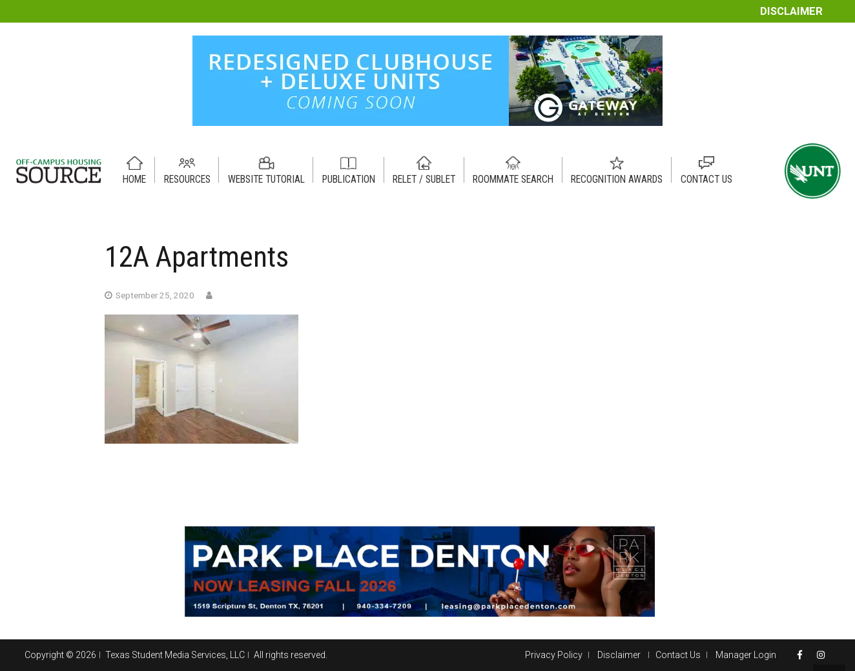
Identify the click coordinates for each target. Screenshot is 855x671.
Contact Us (678, 655)
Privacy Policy (553, 655)
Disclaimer (791, 11)
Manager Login (746, 655)
